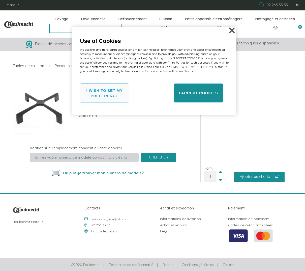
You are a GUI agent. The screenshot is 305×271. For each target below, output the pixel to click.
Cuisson (165, 19)
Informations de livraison (180, 218)
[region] (154, 71)
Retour (168, 264)
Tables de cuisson (28, 65)
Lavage (61, 19)
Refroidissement (132, 19)
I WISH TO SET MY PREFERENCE (104, 93)
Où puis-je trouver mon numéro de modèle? (103, 173)
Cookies (228, 264)
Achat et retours (173, 225)
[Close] (232, 30)
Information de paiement (248, 218)
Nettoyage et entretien (275, 19)
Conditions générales (198, 264)
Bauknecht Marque (28, 222)
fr (297, 5)
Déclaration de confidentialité (131, 264)
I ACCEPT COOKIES (198, 93)
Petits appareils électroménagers (213, 19)
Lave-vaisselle (93, 19)
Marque (13, 5)
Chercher (158, 157)
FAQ (163, 231)
